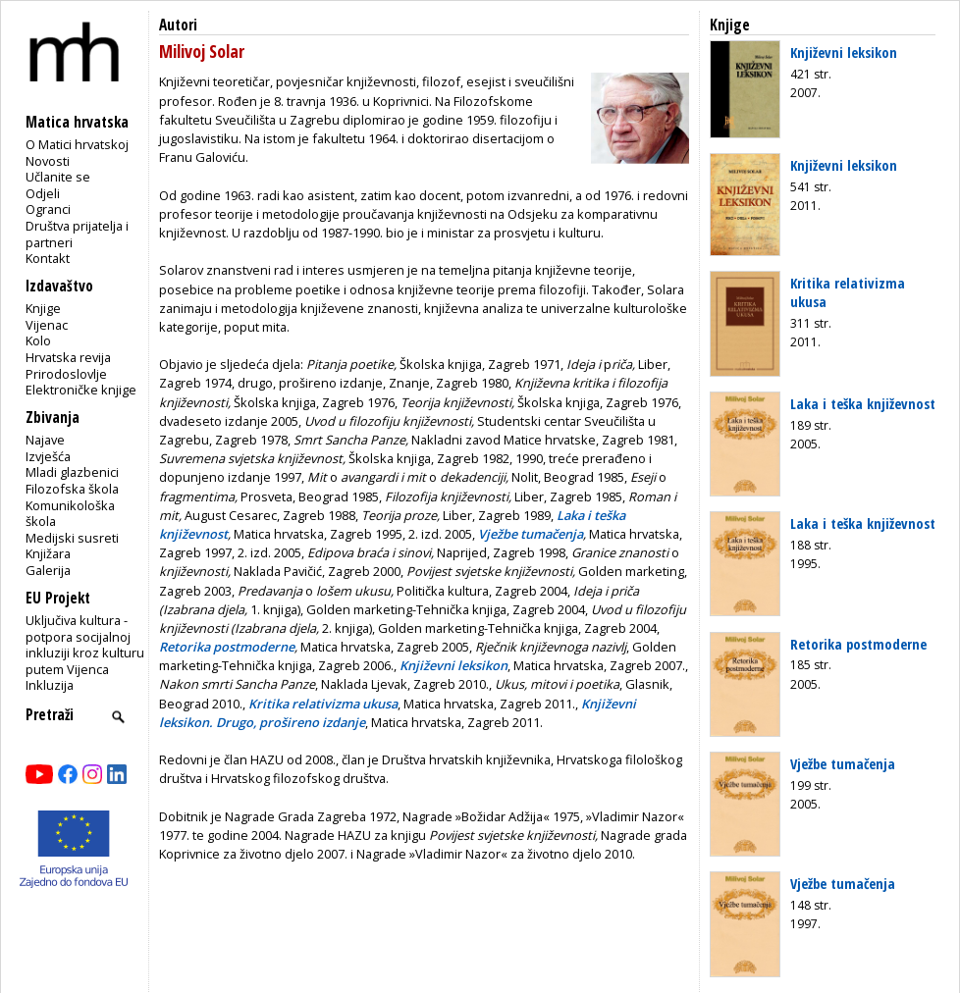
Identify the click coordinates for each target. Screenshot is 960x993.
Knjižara (48, 553)
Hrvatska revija (68, 357)
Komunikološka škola (70, 513)
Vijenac (47, 325)
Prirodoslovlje (66, 374)
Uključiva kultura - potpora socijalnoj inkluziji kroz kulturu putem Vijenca (85, 644)
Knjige (43, 308)
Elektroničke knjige (81, 389)
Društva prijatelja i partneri (77, 234)
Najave (45, 439)
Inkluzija (50, 685)
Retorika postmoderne (858, 643)
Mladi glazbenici (72, 472)
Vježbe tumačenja (842, 763)
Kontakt (48, 258)
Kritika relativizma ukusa (847, 292)
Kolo (38, 340)
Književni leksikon (843, 52)
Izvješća (48, 456)
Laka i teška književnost (862, 403)
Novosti (48, 161)
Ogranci (48, 209)
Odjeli (43, 193)
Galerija (48, 570)
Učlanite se (58, 176)
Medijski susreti (72, 538)
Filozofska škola (72, 488)
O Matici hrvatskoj (77, 144)
